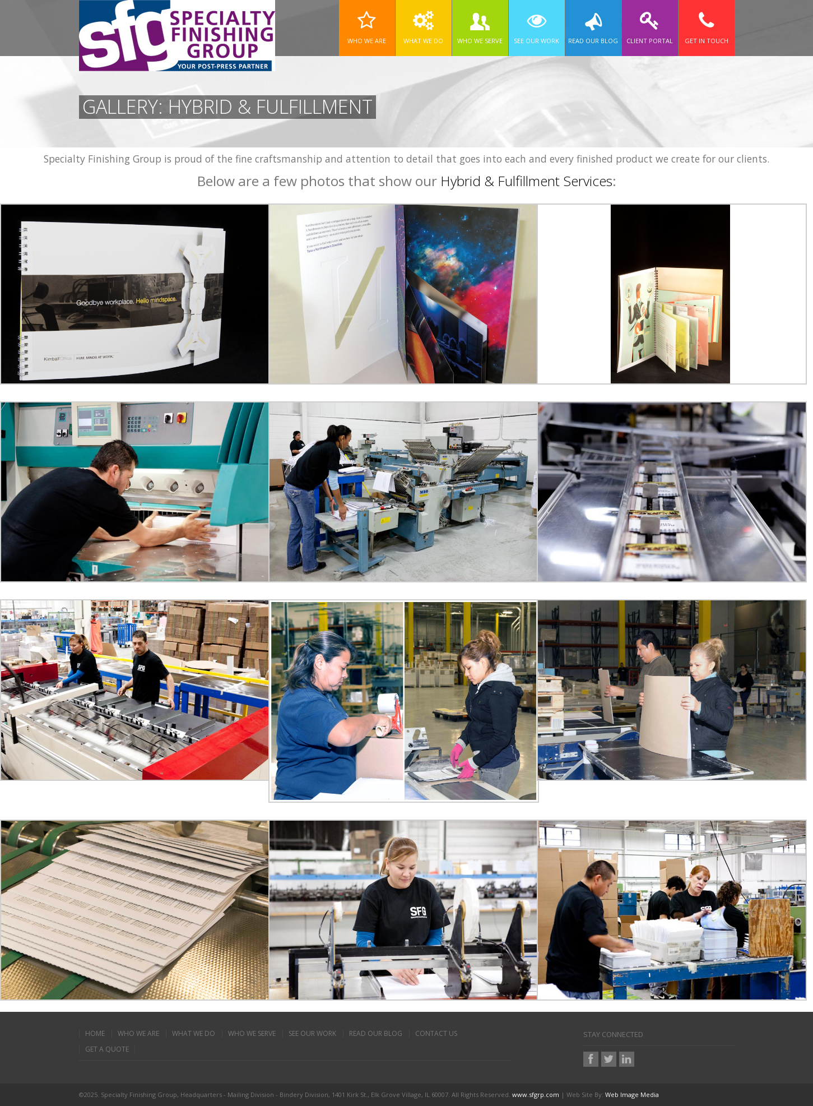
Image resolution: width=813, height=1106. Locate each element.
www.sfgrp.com (535, 1094)
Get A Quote (107, 1049)
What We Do (193, 1034)
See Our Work (312, 1034)
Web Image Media (632, 1094)
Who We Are (138, 1034)
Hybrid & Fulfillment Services (526, 181)
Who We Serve (252, 1034)
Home (95, 1034)
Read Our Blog (375, 1034)
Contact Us (436, 1034)
